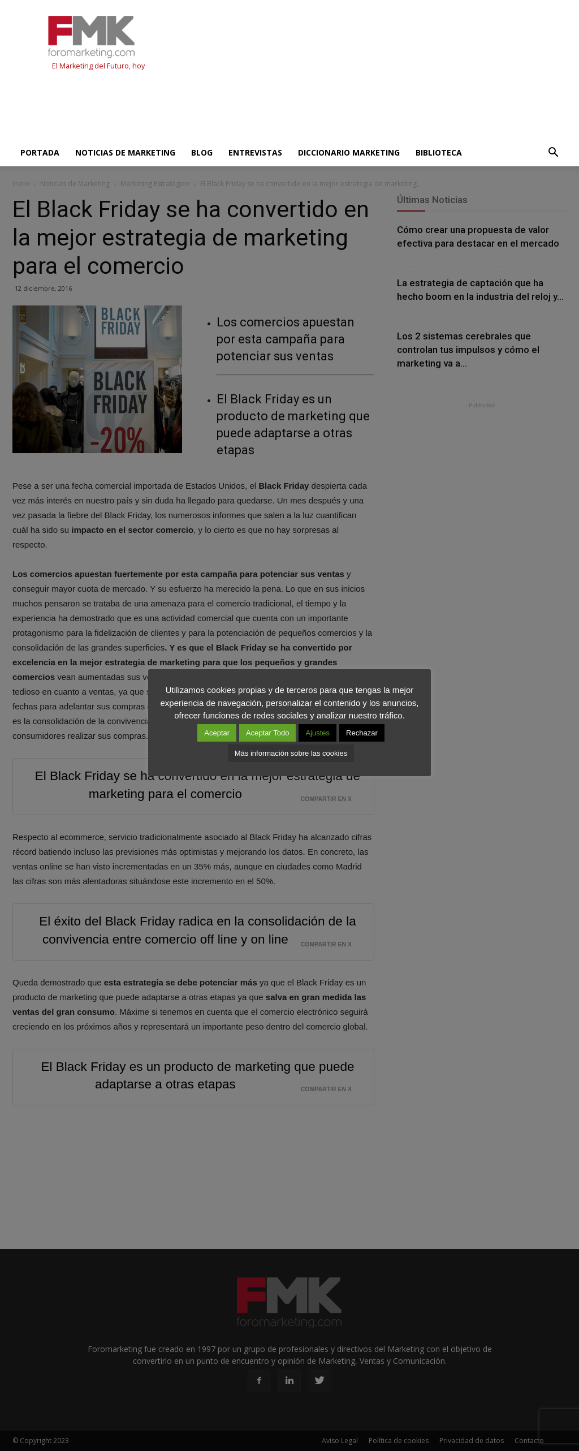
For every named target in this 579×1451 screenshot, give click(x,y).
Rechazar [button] (362, 733)
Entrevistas (255, 152)
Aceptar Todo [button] (267, 733)
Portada (39, 152)
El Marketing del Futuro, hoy (98, 66)
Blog (202, 152)
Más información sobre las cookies (291, 753)
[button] (553, 152)
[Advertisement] (218, 109)
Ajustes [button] (317, 733)
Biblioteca (439, 152)
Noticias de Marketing (125, 152)
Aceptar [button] (217, 733)
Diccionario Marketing (349, 152)
